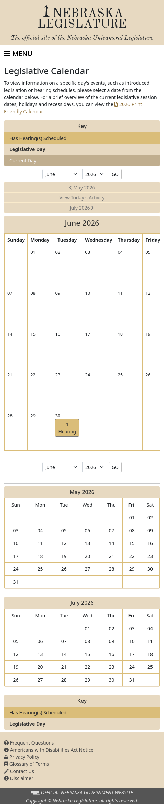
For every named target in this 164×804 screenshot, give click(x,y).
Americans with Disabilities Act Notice (48, 750)
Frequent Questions (29, 742)
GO (115, 174)
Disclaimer (18, 778)
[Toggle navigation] (18, 53)
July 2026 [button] (82, 207)
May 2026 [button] (82, 187)
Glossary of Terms (26, 764)
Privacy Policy (21, 757)
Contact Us (19, 771)
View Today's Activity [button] (81, 197)
